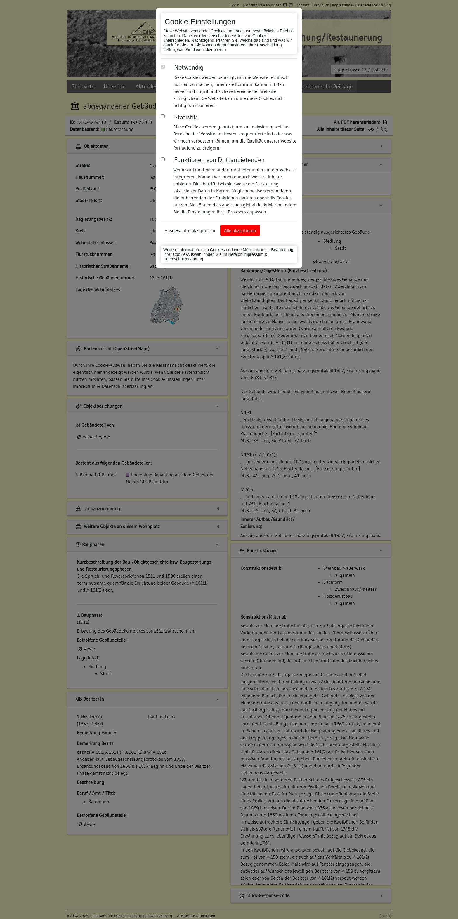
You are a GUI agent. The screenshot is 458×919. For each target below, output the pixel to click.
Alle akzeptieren (240, 230)
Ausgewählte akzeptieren (190, 230)
